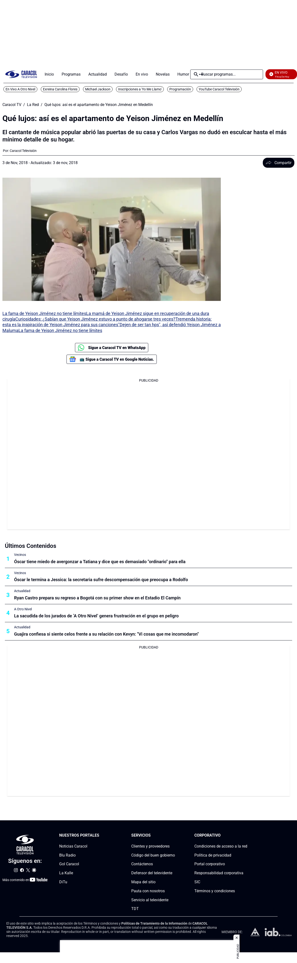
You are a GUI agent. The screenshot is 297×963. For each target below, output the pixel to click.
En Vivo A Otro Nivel (20, 89)
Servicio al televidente (149, 900)
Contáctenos (142, 864)
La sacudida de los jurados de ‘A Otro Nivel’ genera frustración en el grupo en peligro (96, 615)
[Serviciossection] (173, 835)
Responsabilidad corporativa (218, 873)
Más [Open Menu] (201, 74)
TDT (135, 909)
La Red (33, 105)
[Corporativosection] (245, 835)
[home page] (21, 74)
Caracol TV (11, 105)
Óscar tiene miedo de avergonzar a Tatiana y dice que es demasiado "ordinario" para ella (99, 561)
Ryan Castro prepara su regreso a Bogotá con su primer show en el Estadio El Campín (97, 597)
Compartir (278, 162)
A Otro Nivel (23, 609)
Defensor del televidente (151, 873)
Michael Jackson (97, 89)
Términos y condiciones (214, 891)
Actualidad (22, 591)
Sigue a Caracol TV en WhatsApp (112, 347)
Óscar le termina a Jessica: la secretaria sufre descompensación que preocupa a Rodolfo (101, 579)
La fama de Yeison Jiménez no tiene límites (44, 313)
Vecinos (20, 555)
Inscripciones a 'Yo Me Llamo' (140, 89)
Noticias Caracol (73, 846)
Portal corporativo (209, 864)
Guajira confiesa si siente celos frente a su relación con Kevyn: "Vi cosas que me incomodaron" (106, 634)
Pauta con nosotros (148, 891)
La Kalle (66, 873)
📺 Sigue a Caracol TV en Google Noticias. (111, 359)
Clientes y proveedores (150, 846)
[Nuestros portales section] (100, 835)
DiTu (63, 882)
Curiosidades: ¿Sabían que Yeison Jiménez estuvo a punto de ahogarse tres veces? (95, 319)
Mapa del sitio (143, 882)
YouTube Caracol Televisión (219, 89)
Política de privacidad (212, 855)
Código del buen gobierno (153, 855)
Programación (180, 89)
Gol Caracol (69, 864)
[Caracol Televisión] (23, 151)
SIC (197, 882)
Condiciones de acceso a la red (220, 846)
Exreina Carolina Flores (60, 89)
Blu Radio (67, 855)
